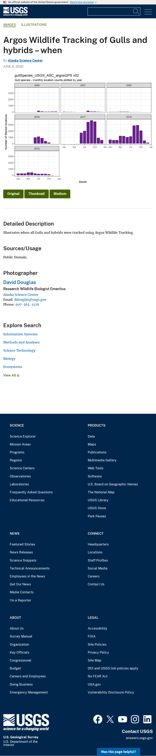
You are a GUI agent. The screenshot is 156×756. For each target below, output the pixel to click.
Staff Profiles (98, 560)
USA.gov (94, 684)
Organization (19, 644)
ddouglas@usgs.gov (30, 299)
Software (95, 476)
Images (9, 25)
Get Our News (20, 584)
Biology (9, 359)
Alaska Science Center (25, 61)
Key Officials (19, 652)
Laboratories (19, 484)
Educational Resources (27, 500)
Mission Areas (20, 444)
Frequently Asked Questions (31, 492)
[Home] (15, 15)
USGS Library (98, 500)
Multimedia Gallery (102, 460)
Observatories (20, 476)
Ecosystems (12, 367)
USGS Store (97, 508)
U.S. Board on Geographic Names (113, 484)
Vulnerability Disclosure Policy (111, 692)
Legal (93, 618)
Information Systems (20, 334)
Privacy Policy (98, 652)
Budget (15, 668)
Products (96, 425)
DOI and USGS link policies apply (113, 668)
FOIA (91, 636)
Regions (16, 460)
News (15, 533)
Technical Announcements (30, 568)
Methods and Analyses (21, 342)
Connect (96, 533)
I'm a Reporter (20, 600)
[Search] (136, 11)
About (15, 618)
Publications (97, 452)
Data (91, 436)
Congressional (20, 660)
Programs (17, 452)
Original (13, 194)
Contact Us (96, 584)
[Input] (114, 11)
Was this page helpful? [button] (118, 752)
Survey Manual (21, 636)
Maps (92, 444)
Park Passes (97, 516)
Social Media (97, 568)
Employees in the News (27, 576)
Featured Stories (22, 544)
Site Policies (97, 644)
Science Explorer (23, 436)
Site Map (94, 660)
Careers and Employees (28, 676)
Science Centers (22, 468)
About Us (17, 628)
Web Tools (95, 468)
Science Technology (19, 350)
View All (11, 375)
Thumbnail (36, 194)
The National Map (101, 492)
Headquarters (98, 544)
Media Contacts (22, 592)
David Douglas (19, 282)
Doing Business (21, 684)
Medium (60, 194)
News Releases (21, 552)
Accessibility (97, 628)
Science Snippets (23, 560)
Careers (94, 576)
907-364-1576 (27, 304)
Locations (95, 552)
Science (17, 425)
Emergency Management (29, 692)
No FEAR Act (97, 676)
